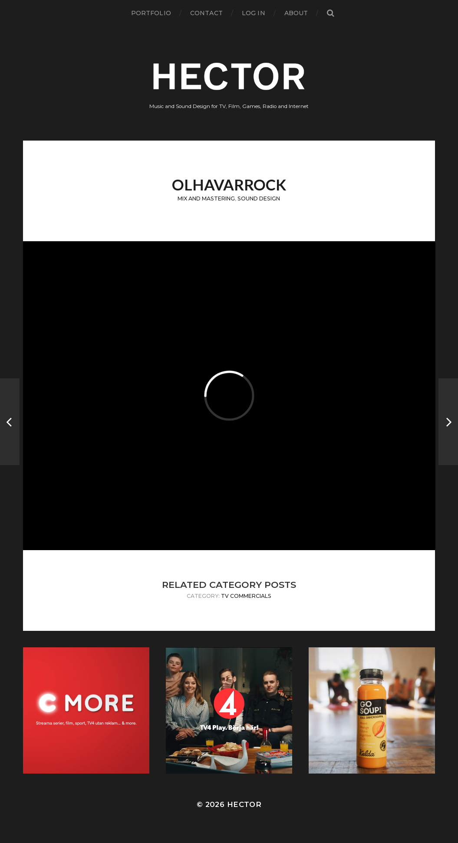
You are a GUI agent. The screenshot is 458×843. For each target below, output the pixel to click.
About (296, 13)
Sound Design (258, 198)
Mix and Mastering (206, 198)
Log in (253, 13)
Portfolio (151, 13)
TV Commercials (246, 596)
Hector (244, 804)
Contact (206, 13)
